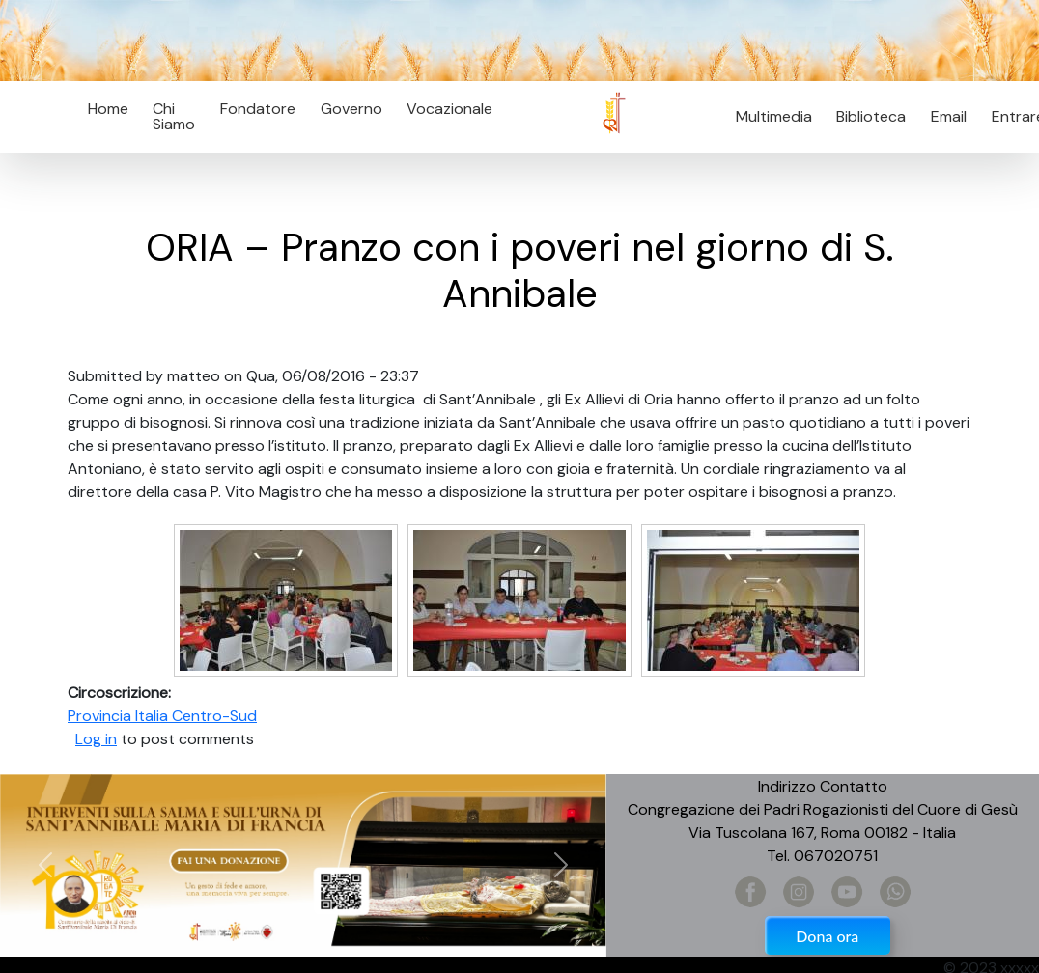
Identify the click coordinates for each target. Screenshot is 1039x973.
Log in (96, 739)
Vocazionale (449, 108)
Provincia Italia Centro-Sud (162, 716)
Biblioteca (871, 116)
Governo (351, 108)
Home (108, 108)
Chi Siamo (174, 116)
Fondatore (257, 108)
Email (943, 116)
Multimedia (774, 116)
